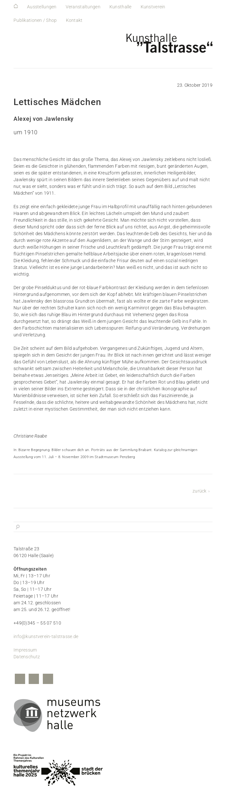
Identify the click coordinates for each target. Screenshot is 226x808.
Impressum (25, 650)
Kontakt (74, 20)
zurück (200, 490)
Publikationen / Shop (35, 20)
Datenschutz (27, 656)
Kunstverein (153, 6)
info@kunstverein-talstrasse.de (46, 636)
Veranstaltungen (83, 6)
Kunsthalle (120, 6)
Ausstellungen (42, 6)
